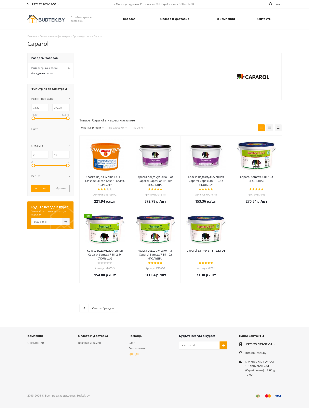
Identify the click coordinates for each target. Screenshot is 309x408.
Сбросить (61, 188)
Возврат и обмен (89, 343)
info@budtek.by (255, 353)
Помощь (135, 336)
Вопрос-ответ (137, 348)
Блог (131, 343)
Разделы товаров (44, 58)
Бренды (133, 354)
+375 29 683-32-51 (258, 344)
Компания (35, 336)
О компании (35, 343)
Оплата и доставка (93, 336)
